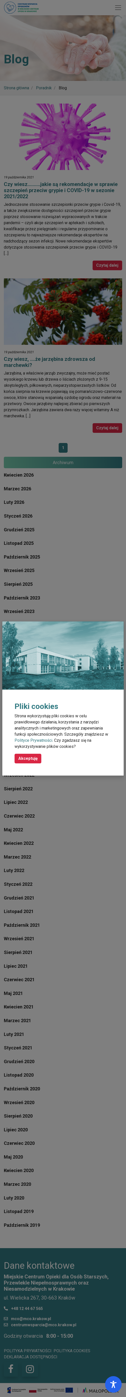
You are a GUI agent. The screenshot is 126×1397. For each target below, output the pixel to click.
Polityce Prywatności (33, 740)
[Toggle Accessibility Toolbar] (113, 1384)
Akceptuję (28, 758)
